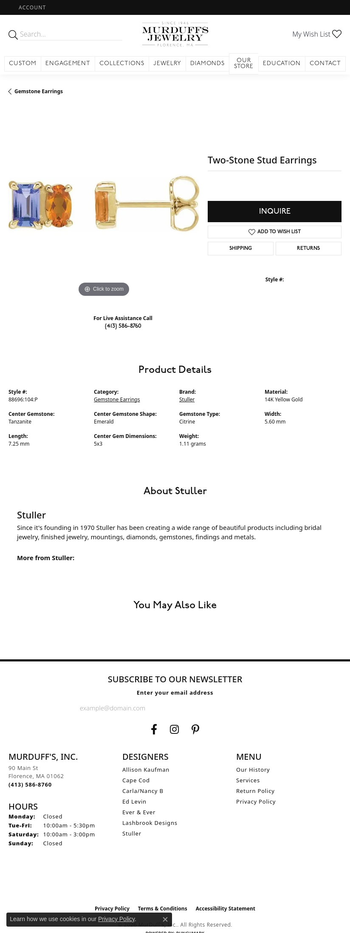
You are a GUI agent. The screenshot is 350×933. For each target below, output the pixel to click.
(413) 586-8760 (123, 325)
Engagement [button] (68, 63)
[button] (31, 7)
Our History (253, 769)
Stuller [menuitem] (131, 833)
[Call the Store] (30, 784)
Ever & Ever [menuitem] (138, 812)
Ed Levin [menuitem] (134, 801)
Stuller (187, 399)
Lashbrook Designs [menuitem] (150, 823)
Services (248, 780)
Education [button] (282, 63)
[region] (103, 203)
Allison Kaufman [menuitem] (145, 769)
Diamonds (207, 63)
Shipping (240, 248)
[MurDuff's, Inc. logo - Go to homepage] (175, 34)
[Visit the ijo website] (175, 882)
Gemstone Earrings (38, 91)
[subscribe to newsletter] (263, 707)
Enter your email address (175, 692)
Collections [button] (121, 63)
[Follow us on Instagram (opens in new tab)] (174, 729)
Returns (308, 248)
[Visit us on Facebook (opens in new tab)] (154, 729)
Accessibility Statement (225, 908)
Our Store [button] (244, 63)
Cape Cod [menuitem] (136, 780)
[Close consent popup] (165, 919)
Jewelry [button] (167, 63)
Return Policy (255, 791)
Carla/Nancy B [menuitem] (143, 791)
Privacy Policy (256, 801)
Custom (23, 63)
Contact (325, 63)
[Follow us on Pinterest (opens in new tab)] (195, 729)
